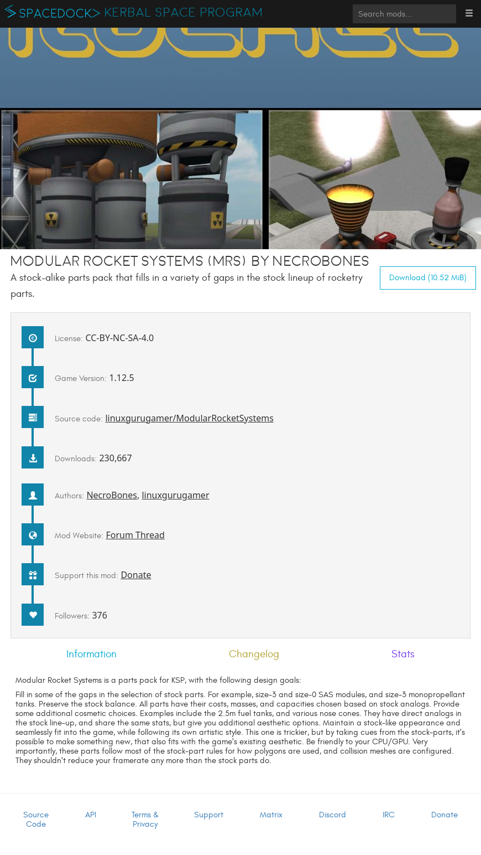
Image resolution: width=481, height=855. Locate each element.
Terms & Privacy (145, 819)
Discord (332, 815)
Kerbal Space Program (183, 12)
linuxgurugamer (175, 495)
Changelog (254, 654)
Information (91, 654)
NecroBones (111, 495)
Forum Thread (135, 535)
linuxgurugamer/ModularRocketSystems (189, 418)
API (90, 815)
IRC (389, 815)
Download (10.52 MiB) (428, 277)
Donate (136, 575)
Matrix (271, 815)
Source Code (36, 819)
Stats (403, 654)
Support (208, 815)
